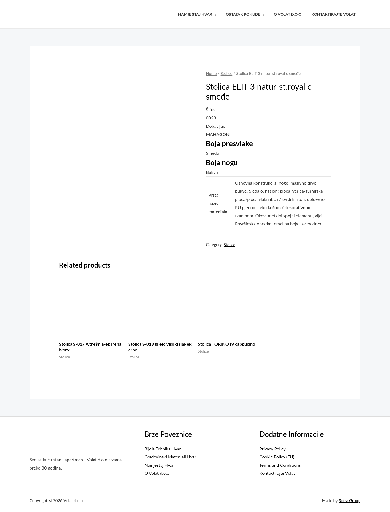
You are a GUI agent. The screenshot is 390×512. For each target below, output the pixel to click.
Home (211, 73)
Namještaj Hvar (203, 14)
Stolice (227, 73)
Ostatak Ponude (248, 14)
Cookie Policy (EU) (277, 457)
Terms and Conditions (280, 465)
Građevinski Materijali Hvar (171, 457)
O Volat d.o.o (290, 14)
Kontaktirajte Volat (334, 14)
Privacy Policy (272, 448)
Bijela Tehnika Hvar (163, 448)
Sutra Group (349, 500)
